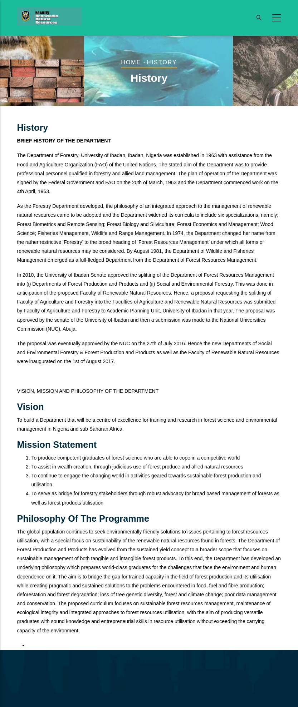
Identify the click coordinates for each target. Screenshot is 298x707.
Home (131, 62)
